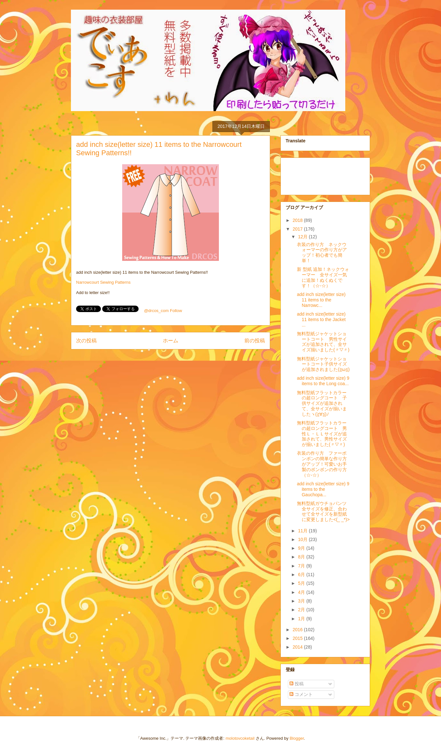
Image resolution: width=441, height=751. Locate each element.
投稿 (296, 683)
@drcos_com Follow (163, 310)
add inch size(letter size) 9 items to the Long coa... (323, 381)
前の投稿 (254, 340)
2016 (298, 629)
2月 (302, 609)
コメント (301, 694)
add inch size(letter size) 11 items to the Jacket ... (321, 319)
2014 (298, 647)
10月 (303, 539)
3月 (302, 601)
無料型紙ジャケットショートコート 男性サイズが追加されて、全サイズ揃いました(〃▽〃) (323, 341)
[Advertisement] (318, 174)
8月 (302, 556)
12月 (303, 236)
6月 (302, 574)
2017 (298, 229)
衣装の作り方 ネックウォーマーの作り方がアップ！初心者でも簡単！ (322, 252)
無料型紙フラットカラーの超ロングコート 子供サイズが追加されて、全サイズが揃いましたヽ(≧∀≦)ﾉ (322, 403)
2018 (298, 220)
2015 (298, 638)
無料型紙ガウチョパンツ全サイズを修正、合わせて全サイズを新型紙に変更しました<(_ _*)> (323, 511)
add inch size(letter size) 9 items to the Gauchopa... (323, 489)
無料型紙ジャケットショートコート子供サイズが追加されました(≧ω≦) (323, 364)
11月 (303, 530)
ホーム (170, 340)
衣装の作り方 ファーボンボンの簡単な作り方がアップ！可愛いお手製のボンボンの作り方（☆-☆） (322, 464)
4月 (302, 592)
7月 (302, 565)
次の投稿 (86, 340)
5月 (302, 583)
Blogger (296, 738)
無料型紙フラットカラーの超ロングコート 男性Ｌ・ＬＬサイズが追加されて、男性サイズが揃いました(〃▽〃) (322, 433)
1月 (302, 618)
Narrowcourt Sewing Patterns (103, 282)
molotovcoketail (240, 738)
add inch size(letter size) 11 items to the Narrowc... (321, 300)
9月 (302, 548)
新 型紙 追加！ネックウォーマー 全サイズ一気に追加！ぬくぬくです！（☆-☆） (323, 277)
